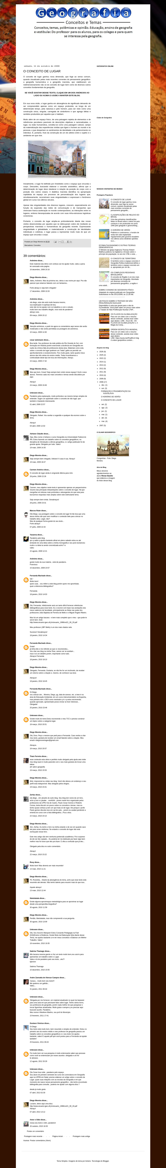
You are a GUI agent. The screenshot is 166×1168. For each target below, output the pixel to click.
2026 (101, 352)
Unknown (34, 393)
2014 (101, 362)
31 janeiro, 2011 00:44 (38, 989)
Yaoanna (33, 535)
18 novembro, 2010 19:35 (40, 943)
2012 (101, 369)
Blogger (106, 1161)
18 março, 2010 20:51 (38, 724)
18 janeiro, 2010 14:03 (38, 594)
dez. (103, 385)
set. (103, 404)
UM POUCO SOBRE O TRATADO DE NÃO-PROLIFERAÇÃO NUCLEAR (116, 302)
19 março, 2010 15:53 (38, 770)
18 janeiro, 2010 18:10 (38, 660)
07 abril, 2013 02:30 (37, 1093)
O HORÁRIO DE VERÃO (120, 230)
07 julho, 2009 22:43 (38, 527)
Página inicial (57, 1136)
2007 (101, 426)
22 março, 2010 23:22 (38, 854)
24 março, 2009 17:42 (38, 361)
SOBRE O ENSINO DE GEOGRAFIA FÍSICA (116, 290)
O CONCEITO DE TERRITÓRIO (123, 259)
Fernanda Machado (38, 576)
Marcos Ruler (35, 511)
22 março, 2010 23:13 (38, 816)
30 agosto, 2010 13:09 (38, 922)
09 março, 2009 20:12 (38, 315)
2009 (101, 379)
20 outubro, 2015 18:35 (39, 1126)
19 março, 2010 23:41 (38, 787)
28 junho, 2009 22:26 (38, 476)
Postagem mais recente (33, 1136)
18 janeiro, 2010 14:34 (38, 635)
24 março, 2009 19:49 (38, 385)
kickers (88, 1161)
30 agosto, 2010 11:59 (38, 907)
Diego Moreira (35, 277)
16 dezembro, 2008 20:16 (40, 270)
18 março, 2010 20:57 (38, 749)
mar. (103, 421)
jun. (103, 411)
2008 (101, 382)
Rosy (32, 862)
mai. (103, 415)
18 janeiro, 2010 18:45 (38, 681)
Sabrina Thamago (37, 951)
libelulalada (34, 898)
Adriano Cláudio (36, 434)
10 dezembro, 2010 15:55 (40, 970)
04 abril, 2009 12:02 (37, 426)
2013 (101, 365)
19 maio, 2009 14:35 (38, 448)
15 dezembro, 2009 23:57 (40, 568)
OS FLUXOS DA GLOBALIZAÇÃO (124, 314)
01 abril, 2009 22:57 (37, 404)
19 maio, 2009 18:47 (38, 462)
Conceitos (37, 245)
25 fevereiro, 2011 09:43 (39, 1042)
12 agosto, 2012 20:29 (38, 1061)
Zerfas (32, 795)
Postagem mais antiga (81, 1136)
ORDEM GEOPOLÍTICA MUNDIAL (124, 330)
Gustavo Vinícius (37, 1023)
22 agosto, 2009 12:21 (38, 551)
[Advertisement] (78, 45)
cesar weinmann (36, 340)
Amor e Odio (35, 1120)
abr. (103, 418)
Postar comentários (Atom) (40, 1141)
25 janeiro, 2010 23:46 (38, 708)
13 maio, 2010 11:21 (38, 869)
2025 (101, 355)
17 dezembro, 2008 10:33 (40, 291)
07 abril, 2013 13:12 (37, 1112)
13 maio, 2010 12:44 (38, 890)
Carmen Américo (37, 470)
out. (103, 388)
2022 (101, 358)
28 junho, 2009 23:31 (38, 503)
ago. (103, 408)
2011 (101, 372)
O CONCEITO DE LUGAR (121, 200)
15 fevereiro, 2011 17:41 (39, 1016)
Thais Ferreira (35, 756)
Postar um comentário (35, 1131)
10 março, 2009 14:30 (38, 332)
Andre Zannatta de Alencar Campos (44, 978)
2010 (101, 375)
